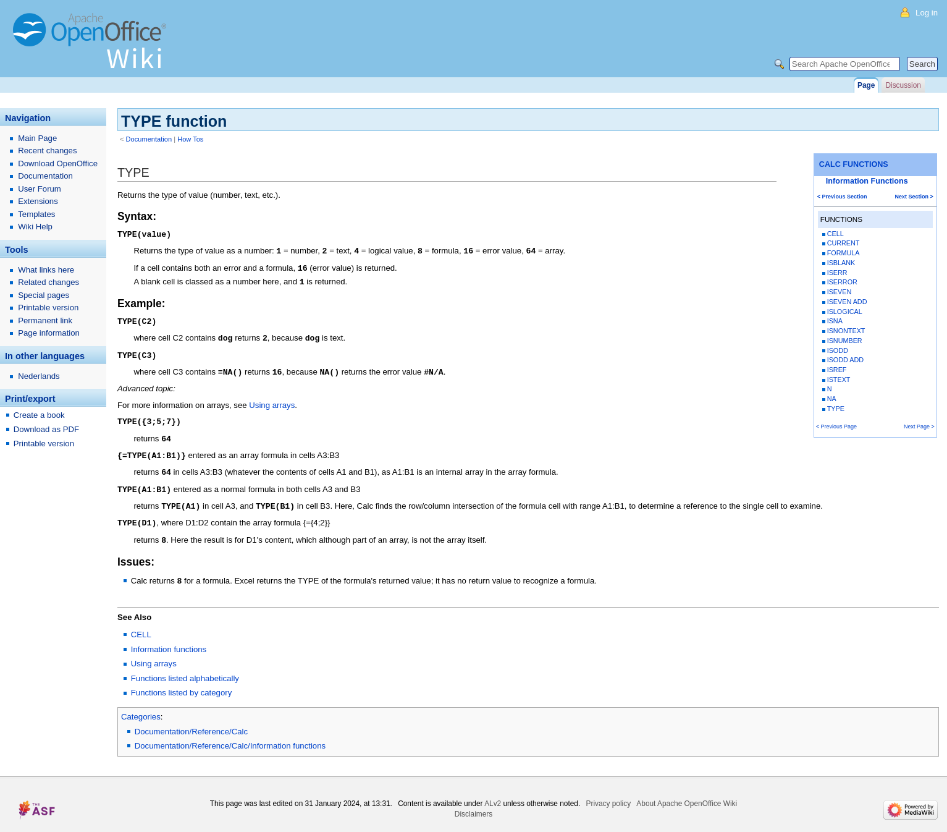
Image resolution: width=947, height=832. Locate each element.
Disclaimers (473, 803)
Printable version (48, 307)
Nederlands (38, 376)
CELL (835, 233)
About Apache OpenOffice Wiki (686, 793)
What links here (46, 269)
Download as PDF (46, 429)
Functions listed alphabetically (185, 668)
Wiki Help (35, 226)
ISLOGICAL (844, 311)
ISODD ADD (845, 359)
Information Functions (867, 181)
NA (831, 398)
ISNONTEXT (846, 330)
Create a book (39, 415)
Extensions (38, 201)
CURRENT (843, 243)
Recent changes (47, 150)
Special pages (43, 295)
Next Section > (914, 196)
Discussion (902, 85)
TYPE (835, 408)
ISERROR (842, 282)
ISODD (837, 350)
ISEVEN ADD (847, 301)
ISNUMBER (844, 340)
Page (866, 85)
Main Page (37, 138)
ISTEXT (839, 379)
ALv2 (492, 793)
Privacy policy (608, 793)
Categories (141, 706)
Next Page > (919, 426)
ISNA (835, 321)
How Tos (190, 139)
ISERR (837, 272)
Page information (49, 332)
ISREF (837, 369)
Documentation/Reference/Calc (191, 721)
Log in (926, 12)
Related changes (48, 282)
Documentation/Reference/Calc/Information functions (230, 735)
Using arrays (272, 400)
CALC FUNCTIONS (853, 164)
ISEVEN (839, 291)
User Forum (39, 188)
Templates (36, 214)
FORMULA (843, 253)
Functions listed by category (181, 682)
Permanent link (45, 320)
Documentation (149, 139)
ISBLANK (841, 262)
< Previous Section (842, 196)
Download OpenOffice (58, 163)
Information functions (168, 638)
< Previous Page (836, 426)
